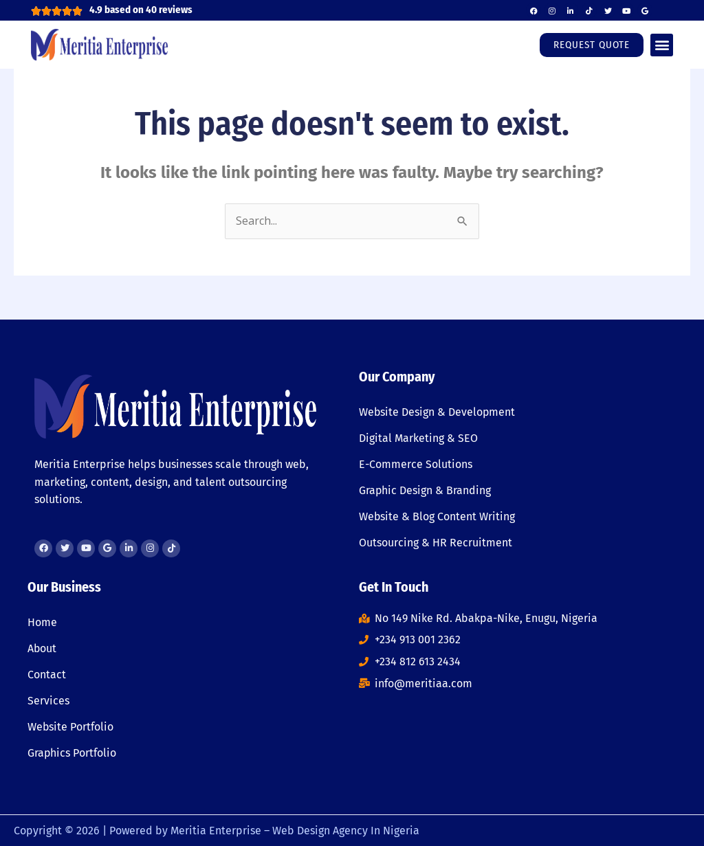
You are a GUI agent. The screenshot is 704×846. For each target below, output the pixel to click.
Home (42, 622)
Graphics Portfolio (72, 752)
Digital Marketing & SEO (418, 438)
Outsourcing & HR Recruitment (435, 542)
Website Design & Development (437, 412)
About (42, 648)
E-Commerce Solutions (415, 464)
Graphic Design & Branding (425, 490)
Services (48, 700)
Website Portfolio (71, 726)
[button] (661, 45)
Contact (47, 674)
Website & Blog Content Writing (437, 516)
